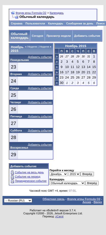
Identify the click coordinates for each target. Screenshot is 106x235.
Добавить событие (87, 35)
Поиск (100, 23)
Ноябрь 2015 (75, 46)
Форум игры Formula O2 (31, 12)
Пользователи (35, 23)
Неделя (31, 46)
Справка (16, 23)
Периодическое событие (31, 180)
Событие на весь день (29, 172)
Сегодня (37, 35)
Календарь (57, 12)
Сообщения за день (79, 23)
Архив (87, 202)
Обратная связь (54, 198)
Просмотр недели (58, 35)
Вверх (98, 202)
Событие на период (27, 176)
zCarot (59, 216)
